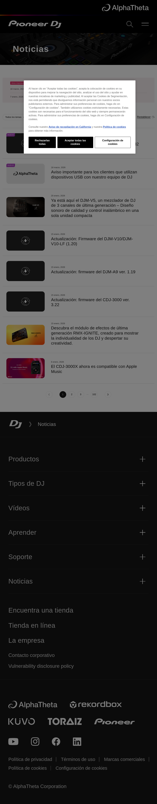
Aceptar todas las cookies (75, 142)
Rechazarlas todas (42, 142)
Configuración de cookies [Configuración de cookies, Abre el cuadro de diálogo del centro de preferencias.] (112, 142)
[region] (79, 117)
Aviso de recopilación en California (70, 127)
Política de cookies (114, 127)
